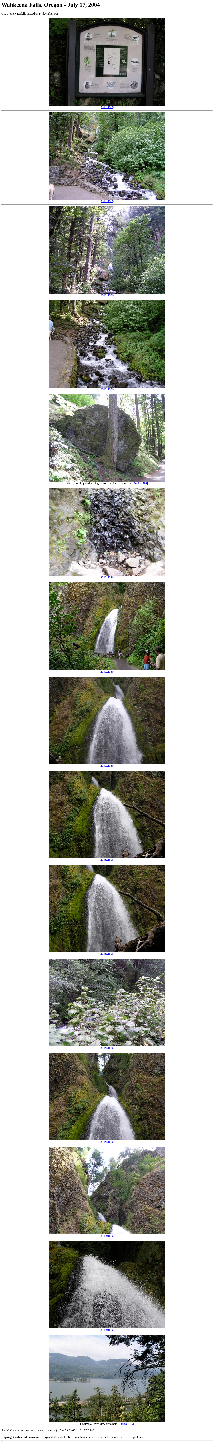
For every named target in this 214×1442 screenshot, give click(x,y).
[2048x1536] (107, 107)
